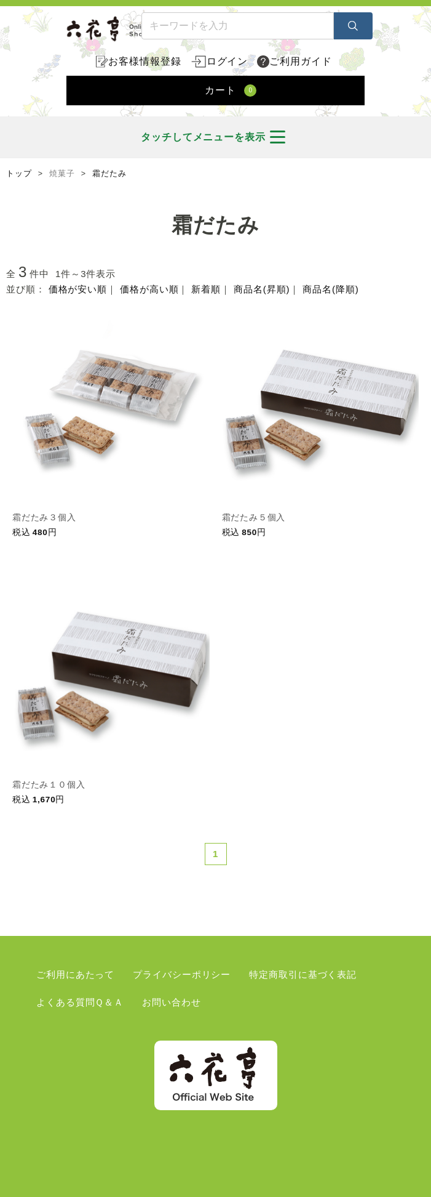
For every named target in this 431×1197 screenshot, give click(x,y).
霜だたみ (109, 173)
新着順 (206, 289)
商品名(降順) (330, 289)
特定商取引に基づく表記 (303, 974)
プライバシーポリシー (182, 974)
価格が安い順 (78, 289)
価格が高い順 (149, 289)
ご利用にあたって (75, 974)
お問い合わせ (171, 1002)
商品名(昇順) (262, 289)
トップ (19, 173)
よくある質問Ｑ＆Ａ (80, 1002)
